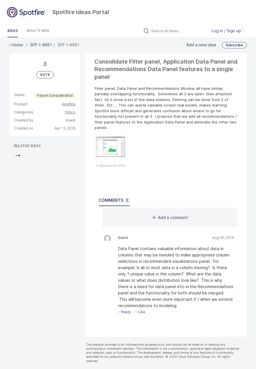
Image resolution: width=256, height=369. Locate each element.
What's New (37, 30)
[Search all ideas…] (178, 30)
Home (16, 44)
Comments (114, 200)
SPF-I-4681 (41, 44)
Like (140, 312)
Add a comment (170, 217)
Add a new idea (201, 44)
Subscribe (234, 45)
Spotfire (68, 104)
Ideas (12, 30)
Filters (70, 112)
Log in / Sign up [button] (228, 30)
